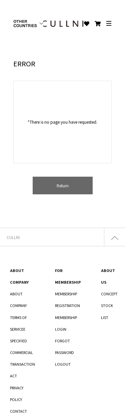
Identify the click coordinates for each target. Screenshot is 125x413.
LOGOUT (63, 364)
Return (63, 185)
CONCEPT (109, 293)
